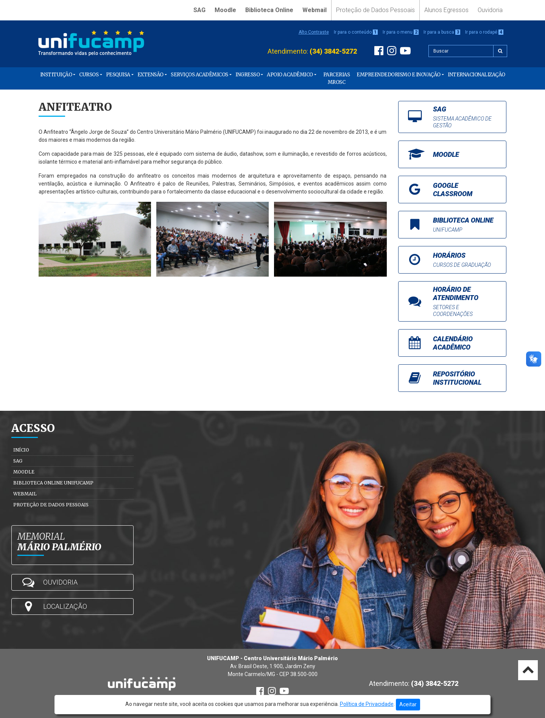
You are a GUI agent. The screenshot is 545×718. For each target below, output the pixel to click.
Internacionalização (476, 74)
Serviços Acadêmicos (199, 74)
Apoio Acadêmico (290, 74)
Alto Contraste (314, 32)
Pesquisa (118, 74)
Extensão (150, 74)
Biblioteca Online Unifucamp (53, 483)
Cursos (88, 74)
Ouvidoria (490, 10)
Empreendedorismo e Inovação (399, 74)
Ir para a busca (442, 32)
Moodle (225, 10)
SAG (199, 10)
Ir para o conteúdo (356, 32)
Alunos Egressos (446, 10)
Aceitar (408, 704)
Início (21, 450)
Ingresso (247, 74)
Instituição (56, 74)
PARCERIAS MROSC (336, 78)
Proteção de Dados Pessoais (375, 10)
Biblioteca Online (269, 10)
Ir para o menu (401, 32)
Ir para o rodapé (484, 32)
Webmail (314, 10)
